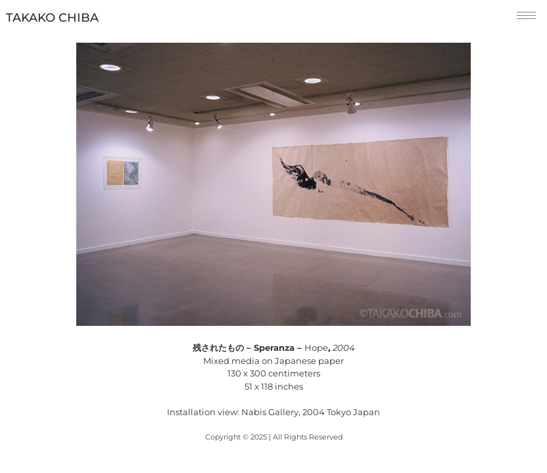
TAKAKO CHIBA (52, 18)
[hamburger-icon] (526, 15)
